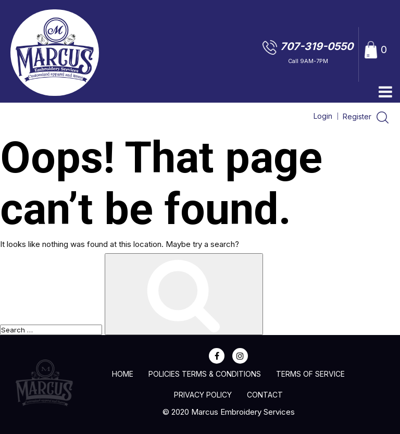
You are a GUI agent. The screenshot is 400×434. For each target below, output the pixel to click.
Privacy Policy (203, 394)
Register (358, 116)
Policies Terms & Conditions (204, 373)
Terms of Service (310, 373)
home (122, 373)
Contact (265, 394)
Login (323, 115)
